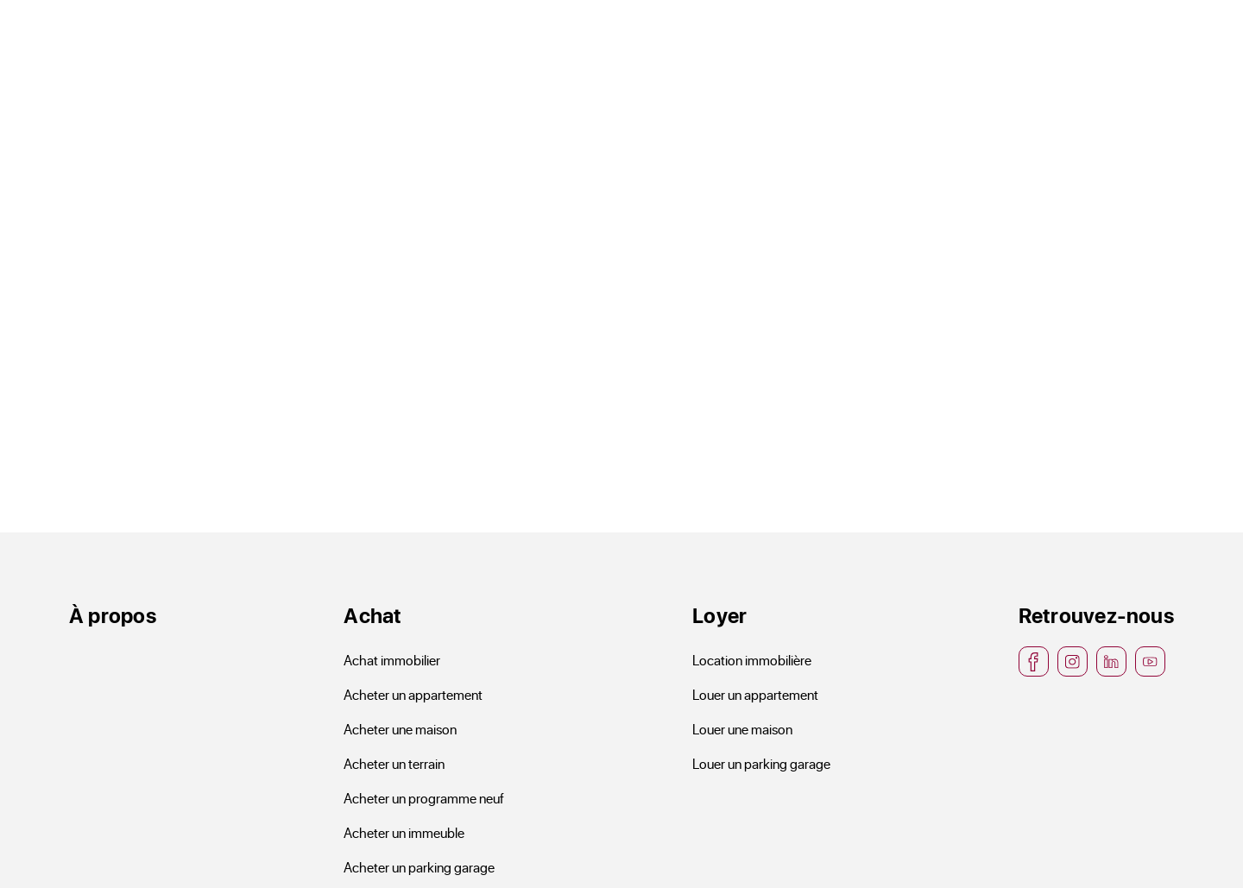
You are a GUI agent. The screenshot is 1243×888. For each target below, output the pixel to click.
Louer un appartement (755, 694)
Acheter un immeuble (404, 832)
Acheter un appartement (413, 694)
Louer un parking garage (761, 763)
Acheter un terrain (394, 763)
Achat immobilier (392, 660)
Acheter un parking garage (419, 867)
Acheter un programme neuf (424, 798)
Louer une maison (742, 729)
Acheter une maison (400, 729)
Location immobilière (751, 660)
